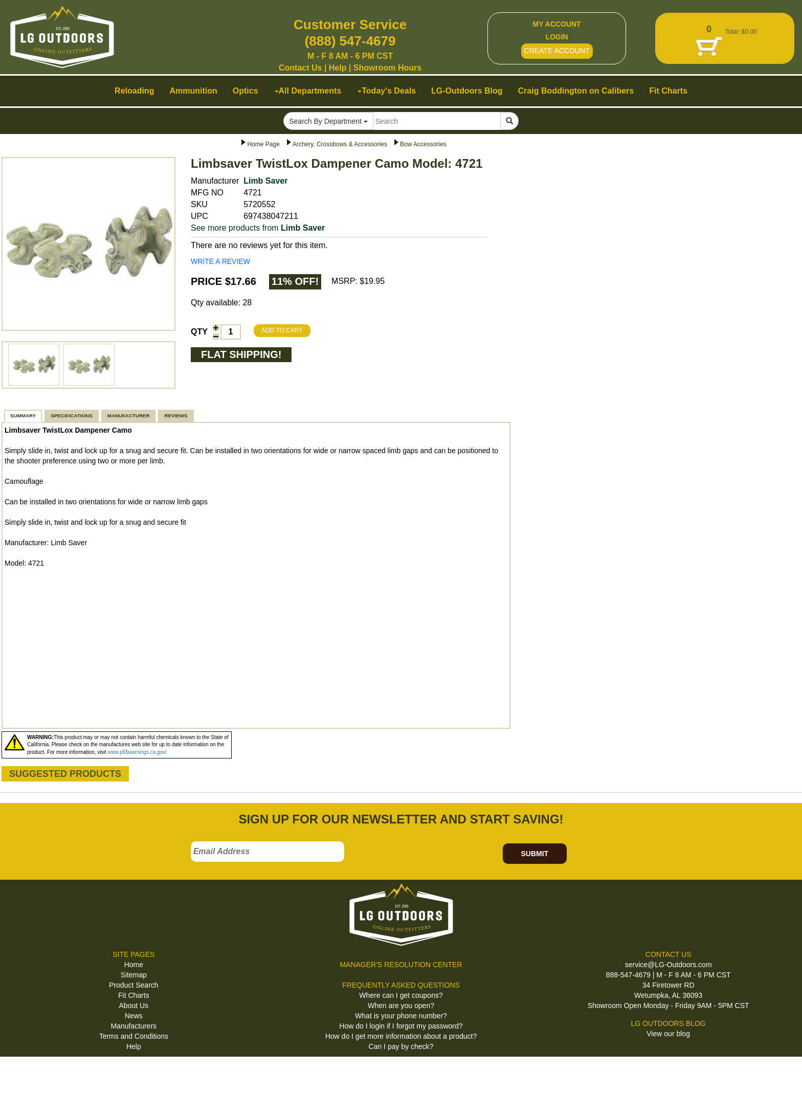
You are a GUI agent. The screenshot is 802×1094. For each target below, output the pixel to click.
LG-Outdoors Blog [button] (467, 90)
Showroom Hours (387, 67)
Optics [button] (245, 90)
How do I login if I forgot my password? (400, 1026)
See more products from (258, 228)
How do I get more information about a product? (401, 1036)
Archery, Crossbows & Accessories (340, 144)
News (134, 1016)
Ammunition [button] (193, 90)
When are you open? (401, 1005)
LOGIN (556, 37)
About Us (134, 1005)
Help (338, 67)
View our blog (668, 1034)
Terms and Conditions (133, 1036)
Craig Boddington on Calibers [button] (576, 90)
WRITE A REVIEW (220, 261)
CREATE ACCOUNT (557, 51)
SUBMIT (534, 854)
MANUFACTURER (128, 415)
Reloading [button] (134, 90)
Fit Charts (133, 995)
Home (133, 965)
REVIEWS (175, 415)
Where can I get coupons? (400, 995)
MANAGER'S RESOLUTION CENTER (401, 965)
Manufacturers (134, 1026)
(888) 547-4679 (350, 41)
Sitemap (134, 975)
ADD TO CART (282, 330)
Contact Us (300, 67)
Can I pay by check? (401, 1046)
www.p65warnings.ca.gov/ (137, 752)
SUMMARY (23, 415)
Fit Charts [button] (668, 90)
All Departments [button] (308, 90)
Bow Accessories (423, 144)
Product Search (134, 985)
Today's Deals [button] (387, 90)
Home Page (263, 144)
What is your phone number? (401, 1016)
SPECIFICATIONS (71, 415)
